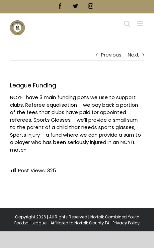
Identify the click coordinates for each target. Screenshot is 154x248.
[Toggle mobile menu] (140, 23)
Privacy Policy (126, 223)
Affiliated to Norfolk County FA (80, 223)
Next (133, 54)
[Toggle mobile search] (127, 23)
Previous (111, 54)
